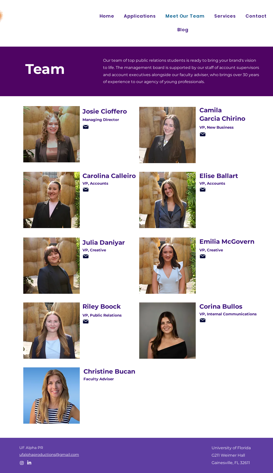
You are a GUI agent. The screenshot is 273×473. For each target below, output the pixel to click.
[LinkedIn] (29, 462)
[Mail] (85, 127)
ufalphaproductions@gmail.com (49, 454)
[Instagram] (21, 462)
